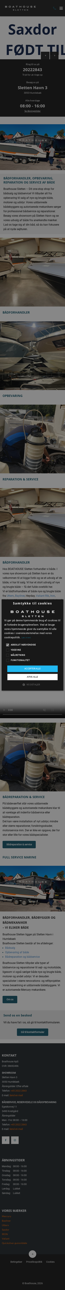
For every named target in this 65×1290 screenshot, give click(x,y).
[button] (32, 684)
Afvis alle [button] (32, 677)
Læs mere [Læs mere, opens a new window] (26, 637)
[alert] (32, 645)
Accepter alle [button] (32, 668)
